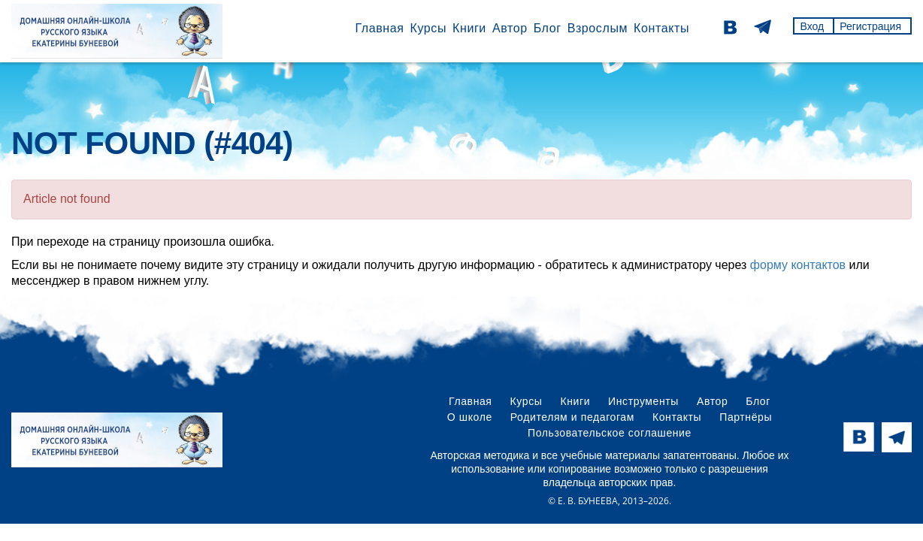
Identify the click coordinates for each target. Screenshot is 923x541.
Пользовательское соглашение (609, 433)
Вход (812, 26)
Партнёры (745, 417)
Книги (469, 28)
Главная (379, 28)
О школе (469, 417)
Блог (547, 28)
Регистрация (870, 26)
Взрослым (597, 28)
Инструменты (643, 401)
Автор (510, 28)
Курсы (428, 28)
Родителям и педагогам (572, 417)
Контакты (661, 28)
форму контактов (798, 264)
